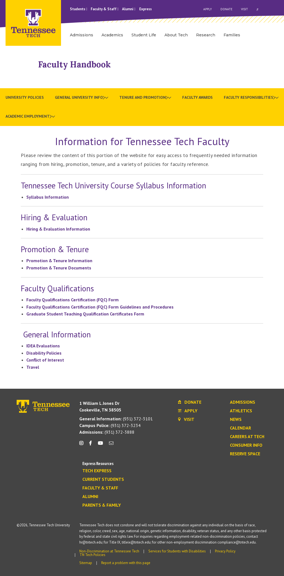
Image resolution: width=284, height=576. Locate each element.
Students (78, 9)
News (236, 419)
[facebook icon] (90, 445)
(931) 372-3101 (116, 418)
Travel (32, 367)
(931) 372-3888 (107, 432)
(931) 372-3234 (110, 425)
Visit (244, 9)
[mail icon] (111, 445)
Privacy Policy (225, 551)
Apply (207, 9)
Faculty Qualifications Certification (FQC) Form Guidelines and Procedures (100, 307)
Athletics (241, 410)
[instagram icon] (82, 445)
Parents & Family (101, 505)
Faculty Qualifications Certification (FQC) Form (72, 299)
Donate (226, 9)
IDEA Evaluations (43, 345)
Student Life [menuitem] (143, 34)
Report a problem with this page (125, 562)
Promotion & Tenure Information (59, 260)
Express (145, 9)
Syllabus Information (48, 197)
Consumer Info (246, 445)
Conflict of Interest (45, 360)
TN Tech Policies (92, 554)
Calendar (240, 428)
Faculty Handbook (74, 64)
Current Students (103, 479)
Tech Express (96, 470)
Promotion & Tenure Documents (58, 268)
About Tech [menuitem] (176, 34)
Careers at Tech (247, 436)
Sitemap (85, 562)
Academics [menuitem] (112, 34)
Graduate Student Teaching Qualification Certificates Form (85, 314)
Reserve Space (245, 453)
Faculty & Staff (105, 9)
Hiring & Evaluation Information (58, 229)
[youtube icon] (100, 445)
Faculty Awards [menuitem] (197, 97)
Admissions (242, 402)
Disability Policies (44, 353)
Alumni (129, 9)
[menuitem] (81, 97)
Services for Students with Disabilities (177, 551)
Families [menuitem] (232, 34)
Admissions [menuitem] (81, 34)
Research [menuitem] (205, 34)
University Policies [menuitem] (25, 97)
